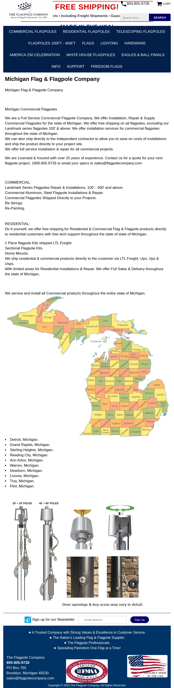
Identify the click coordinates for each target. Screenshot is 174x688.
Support (76, 67)
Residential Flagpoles (86, 32)
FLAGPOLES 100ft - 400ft (52, 43)
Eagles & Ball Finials (143, 55)
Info (56, 67)
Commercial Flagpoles (32, 32)
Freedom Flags (106, 67)
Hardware (135, 43)
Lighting (109, 43)
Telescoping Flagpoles (140, 32)
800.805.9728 (138, 4)
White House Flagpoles (90, 55)
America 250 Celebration (34, 55)
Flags (88, 43)
